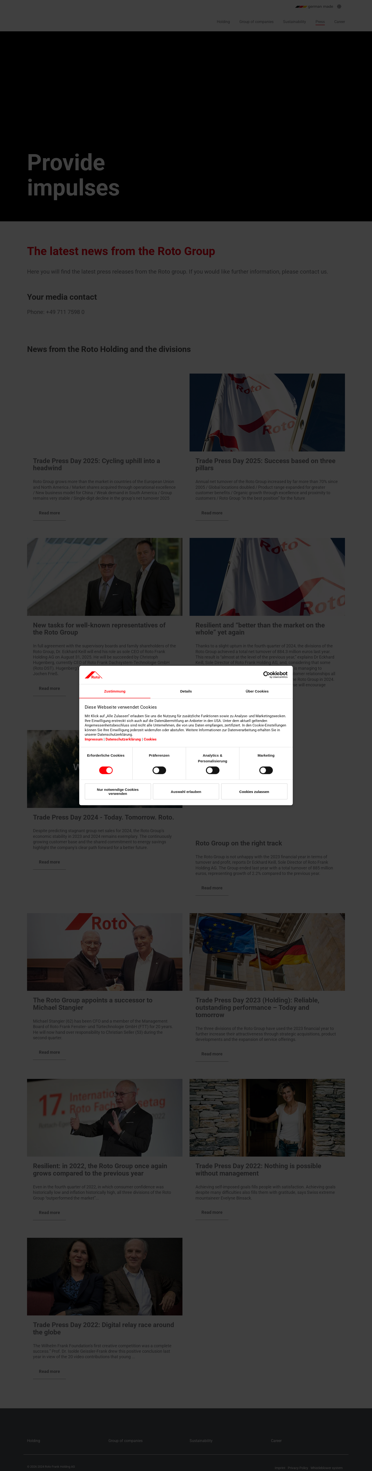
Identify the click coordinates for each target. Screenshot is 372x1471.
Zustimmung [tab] (115, 691)
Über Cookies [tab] (257, 691)
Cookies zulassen (254, 792)
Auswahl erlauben (186, 792)
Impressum (94, 739)
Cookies (150, 739)
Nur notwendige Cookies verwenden (118, 792)
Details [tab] (186, 691)
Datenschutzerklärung (123, 739)
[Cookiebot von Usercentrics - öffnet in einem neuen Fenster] (267, 674)
